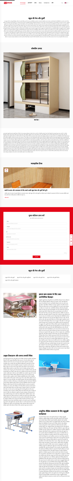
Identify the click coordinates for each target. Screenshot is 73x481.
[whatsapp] (71, 241)
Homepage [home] (22, 2)
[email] (71, 244)
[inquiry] (71, 235)
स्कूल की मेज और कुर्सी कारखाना (11, 280)
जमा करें (36, 256)
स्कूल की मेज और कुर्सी (9, 277)
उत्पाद (35, 2)
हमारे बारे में (30, 2)
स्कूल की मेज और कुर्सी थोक (39, 277)
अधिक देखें (6, 197)
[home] (7, 2)
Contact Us (46, 2)
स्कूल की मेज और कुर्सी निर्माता (53, 277)
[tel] (71, 238)
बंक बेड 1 (36, 120)
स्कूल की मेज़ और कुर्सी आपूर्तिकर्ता (24, 277)
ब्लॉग (52, 2)
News (40, 2)
